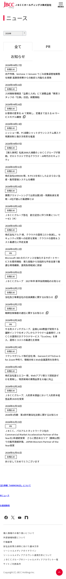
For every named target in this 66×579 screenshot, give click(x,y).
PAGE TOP (59, 572)
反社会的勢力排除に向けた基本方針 (21, 546)
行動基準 (7, 541)
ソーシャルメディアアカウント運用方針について (27, 555)
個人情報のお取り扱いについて (18, 533)
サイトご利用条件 (12, 563)
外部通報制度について (14, 537)
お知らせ (18, 56)
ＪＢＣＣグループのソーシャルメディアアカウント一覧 (30, 559)
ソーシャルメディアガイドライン (19, 550)
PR (48, 46)
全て (17, 46)
